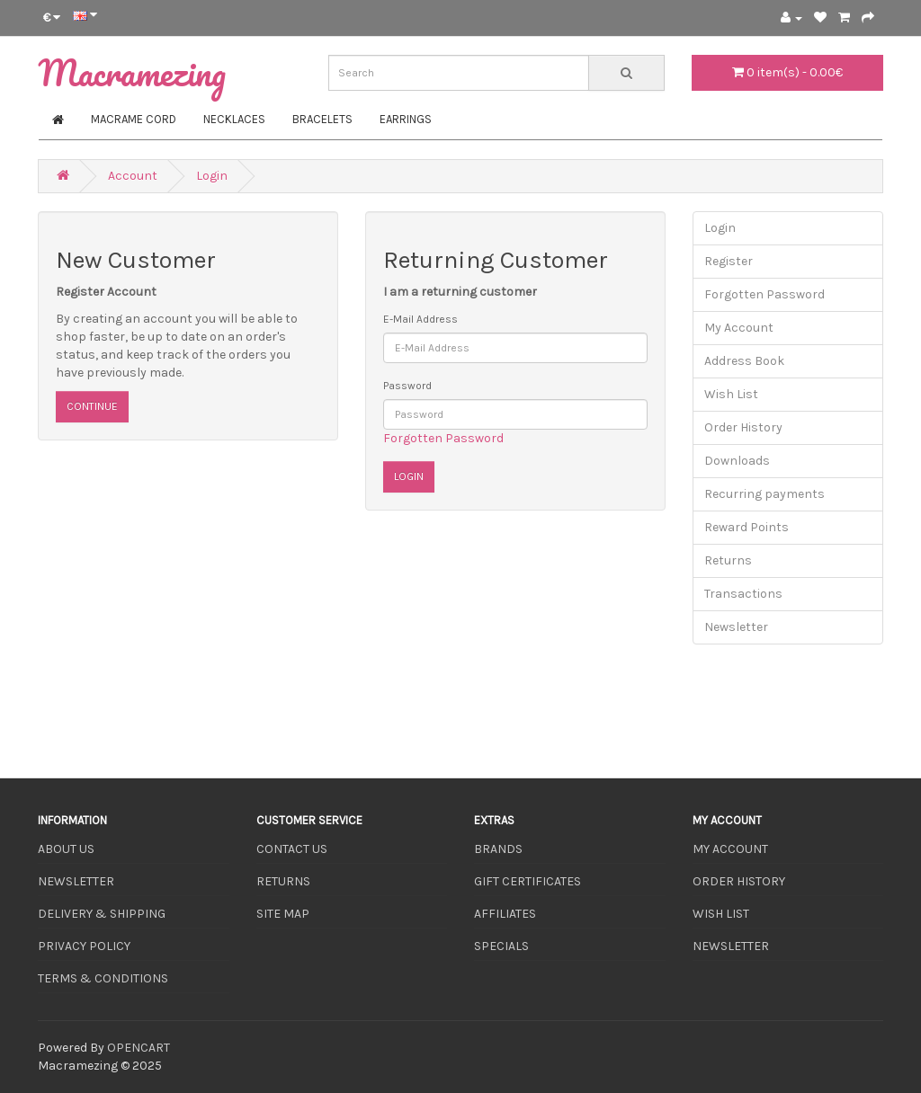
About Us (66, 849)
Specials (501, 946)
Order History (743, 427)
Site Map (282, 913)
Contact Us (291, 849)
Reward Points (746, 527)
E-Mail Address (420, 319)
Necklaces (234, 119)
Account (132, 175)
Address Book (744, 361)
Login (212, 175)
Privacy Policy (84, 946)
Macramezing (132, 72)
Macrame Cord (133, 119)
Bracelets (322, 119)
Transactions (743, 593)
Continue (92, 406)
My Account (738, 327)
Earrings (406, 119)
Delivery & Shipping (101, 913)
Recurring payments (764, 494)
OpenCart (138, 1047)
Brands (498, 849)
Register (728, 261)
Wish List (731, 394)
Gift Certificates (527, 881)
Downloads (737, 460)
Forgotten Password (443, 438)
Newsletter (736, 627)
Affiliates (505, 913)
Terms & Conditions (103, 978)
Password (407, 385)
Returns (728, 560)
